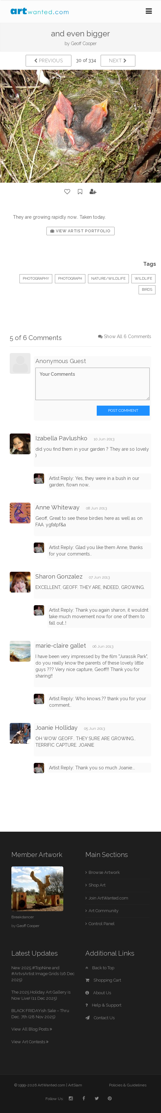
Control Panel (102, 923)
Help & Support (103, 1005)
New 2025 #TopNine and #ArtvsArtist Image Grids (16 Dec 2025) (43, 973)
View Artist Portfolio (80, 231)
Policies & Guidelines (127, 1085)
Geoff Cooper (84, 43)
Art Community (103, 910)
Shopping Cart (103, 980)
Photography (36, 278)
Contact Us (100, 1017)
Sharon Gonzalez (58, 576)
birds (147, 289)
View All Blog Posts (31, 1029)
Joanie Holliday (56, 727)
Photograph (70, 278)
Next (118, 60)
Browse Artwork (104, 872)
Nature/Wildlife (108, 278)
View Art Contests (29, 1041)
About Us (98, 992)
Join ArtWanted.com (108, 898)
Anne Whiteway (57, 507)
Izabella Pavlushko (61, 438)
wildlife (143, 278)
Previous (48, 60)
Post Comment (123, 410)
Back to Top (99, 967)
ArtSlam (75, 1085)
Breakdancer (22, 917)
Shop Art (97, 885)
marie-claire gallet (60, 645)
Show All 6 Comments (127, 336)
